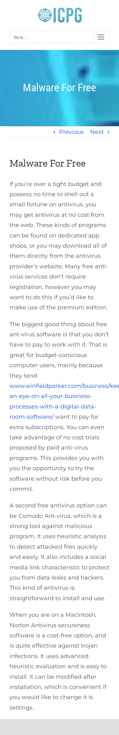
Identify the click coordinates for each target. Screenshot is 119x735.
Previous (71, 131)
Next (97, 131)
